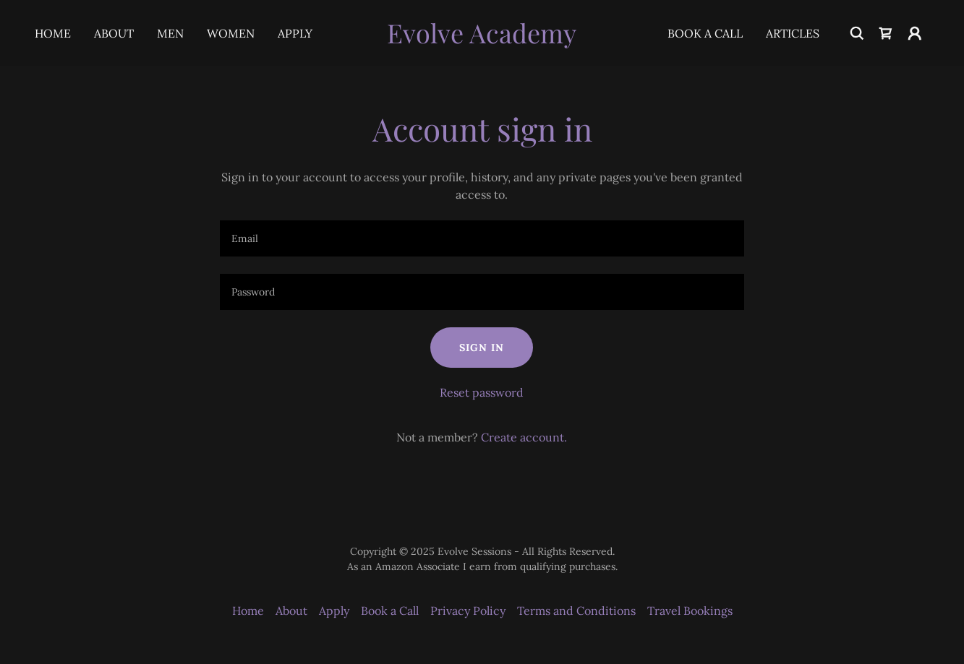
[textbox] (482, 238)
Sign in (481, 347)
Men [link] (170, 33)
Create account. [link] (524, 437)
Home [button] (248, 610)
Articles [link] (792, 33)
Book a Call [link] (705, 33)
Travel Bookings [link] (690, 610)
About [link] (114, 33)
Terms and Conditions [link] (576, 610)
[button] (914, 33)
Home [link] (53, 33)
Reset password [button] (482, 392)
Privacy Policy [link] (468, 610)
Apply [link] (295, 33)
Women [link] (231, 33)
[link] (482, 39)
